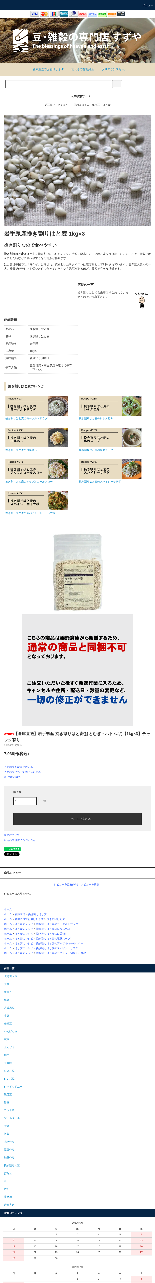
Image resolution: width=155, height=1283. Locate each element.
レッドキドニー (13, 1086)
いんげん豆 (10, 1031)
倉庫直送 (20, 914)
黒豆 (6, 1000)
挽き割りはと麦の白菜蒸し (52, 933)
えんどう (9, 1047)
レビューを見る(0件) (66, 884)
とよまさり (64, 105)
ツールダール (12, 1118)
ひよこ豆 (9, 1071)
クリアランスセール (112, 69)
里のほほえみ (81, 105)
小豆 (6, 1015)
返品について (12, 835)
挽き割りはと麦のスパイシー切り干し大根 (61, 953)
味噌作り (9, 1141)
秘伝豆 (96, 105)
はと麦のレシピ (24, 924)
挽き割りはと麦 (37, 914)
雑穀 (6, 1133)
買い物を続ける (13, 776)
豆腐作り (9, 1149)
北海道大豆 (10, 976)
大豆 (6, 984)
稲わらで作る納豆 (80, 69)
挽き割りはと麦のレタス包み (53, 929)
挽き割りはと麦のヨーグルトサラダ (57, 924)
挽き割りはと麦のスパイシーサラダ (57, 948)
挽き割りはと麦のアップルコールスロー (59, 943)
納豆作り (50, 105)
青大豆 (8, 992)
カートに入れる (77, 818)
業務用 (8, 1196)
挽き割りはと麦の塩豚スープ (53, 938)
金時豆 (8, 1023)
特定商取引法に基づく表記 (20, 840)
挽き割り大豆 (12, 1165)
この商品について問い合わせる (22, 772)
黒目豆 (8, 1094)
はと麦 (107, 105)
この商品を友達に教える (18, 767)
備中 (6, 1055)
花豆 (6, 1039)
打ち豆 (8, 1173)
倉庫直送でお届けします (46, 69)
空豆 (6, 1126)
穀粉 (6, 1189)
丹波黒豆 (9, 1008)
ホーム (8, 909)
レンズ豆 (9, 1078)
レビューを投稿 (90, 884)
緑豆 (6, 1102)
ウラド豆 (9, 1110)
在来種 (8, 1063)
